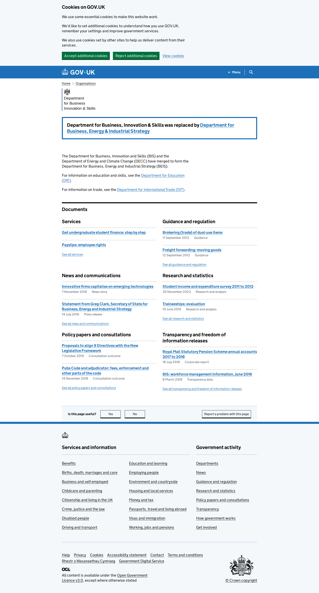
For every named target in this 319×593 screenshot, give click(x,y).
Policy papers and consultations (222, 500)
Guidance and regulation (216, 481)
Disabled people (75, 518)
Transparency (207, 509)
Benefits (69, 463)
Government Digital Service (141, 561)
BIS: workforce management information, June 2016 (207, 374)
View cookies (173, 56)
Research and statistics (215, 490)
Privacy (80, 555)
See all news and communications (85, 324)
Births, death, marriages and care (89, 472)
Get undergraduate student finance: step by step (104, 232)
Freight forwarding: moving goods (192, 250)
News (201, 472)
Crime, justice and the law (83, 509)
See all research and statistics (183, 318)
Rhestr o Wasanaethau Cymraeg (88, 561)
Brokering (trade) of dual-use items (193, 232)
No (139, 414)
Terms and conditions (185, 555)
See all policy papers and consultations (89, 388)
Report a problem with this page (226, 414)
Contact (157, 555)
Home (66, 83)
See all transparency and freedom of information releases (202, 389)
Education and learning (148, 463)
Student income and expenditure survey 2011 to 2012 (208, 286)
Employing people (144, 472)
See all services (72, 254)
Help (66, 555)
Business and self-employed (85, 481)
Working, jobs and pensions (151, 527)
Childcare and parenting (82, 490)
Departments (207, 463)
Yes (114, 414)
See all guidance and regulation (184, 264)
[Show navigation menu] (234, 72)
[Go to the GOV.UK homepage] (78, 72)
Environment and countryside (153, 481)
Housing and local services (151, 490)
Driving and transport (79, 527)
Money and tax (141, 500)
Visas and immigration (147, 518)
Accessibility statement (126, 555)
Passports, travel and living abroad (158, 509)
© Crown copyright (241, 580)
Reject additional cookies (136, 55)
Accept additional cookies (85, 55)
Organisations (86, 83)
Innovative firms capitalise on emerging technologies (107, 286)
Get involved (206, 527)
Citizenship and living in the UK (87, 500)
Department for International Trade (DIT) (150, 189)
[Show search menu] (251, 72)
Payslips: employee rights (84, 244)
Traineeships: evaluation (184, 304)
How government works (216, 518)
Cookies (96, 555)
